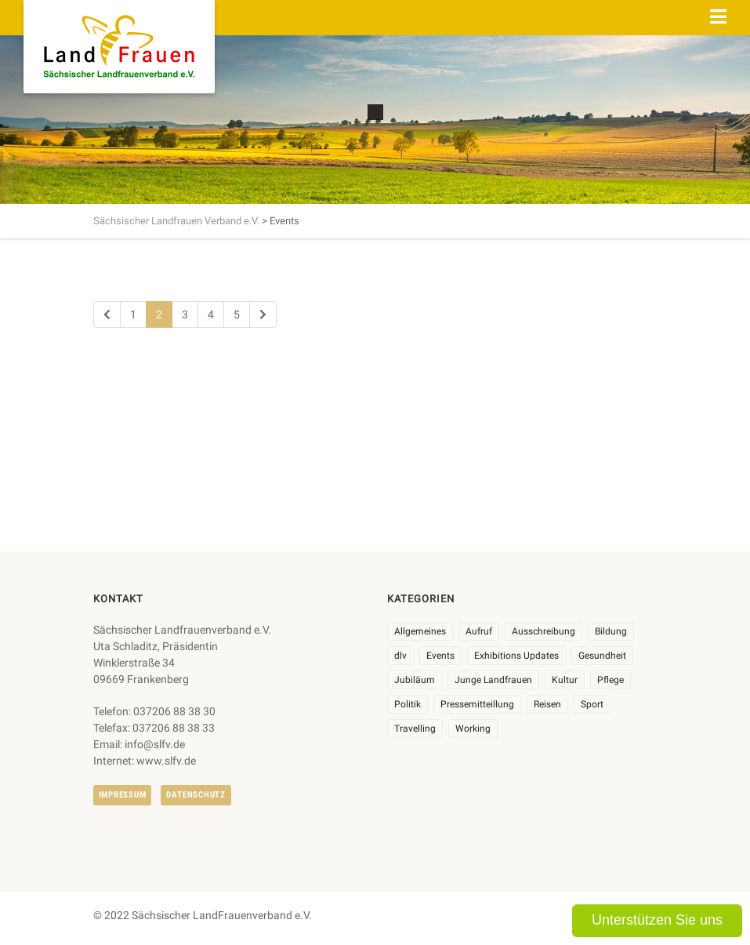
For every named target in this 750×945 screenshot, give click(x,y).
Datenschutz (195, 795)
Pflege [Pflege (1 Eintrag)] (610, 679)
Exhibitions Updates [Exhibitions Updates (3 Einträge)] (516, 655)
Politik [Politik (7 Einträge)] (407, 704)
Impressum (123, 795)
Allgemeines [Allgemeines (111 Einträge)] (420, 631)
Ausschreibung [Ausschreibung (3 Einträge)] (543, 631)
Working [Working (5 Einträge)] (473, 728)
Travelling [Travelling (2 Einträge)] (415, 728)
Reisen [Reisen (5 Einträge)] (547, 704)
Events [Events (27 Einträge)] (440, 655)
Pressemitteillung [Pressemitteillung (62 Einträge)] (477, 704)
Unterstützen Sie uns (657, 920)
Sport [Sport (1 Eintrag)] (592, 704)
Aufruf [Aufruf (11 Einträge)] (479, 631)
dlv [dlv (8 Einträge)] (400, 655)
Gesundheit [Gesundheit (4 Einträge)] (602, 655)
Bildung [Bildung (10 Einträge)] (611, 631)
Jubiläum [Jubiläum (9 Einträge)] (414, 679)
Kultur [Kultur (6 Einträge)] (565, 679)
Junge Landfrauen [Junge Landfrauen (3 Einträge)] (493, 679)
